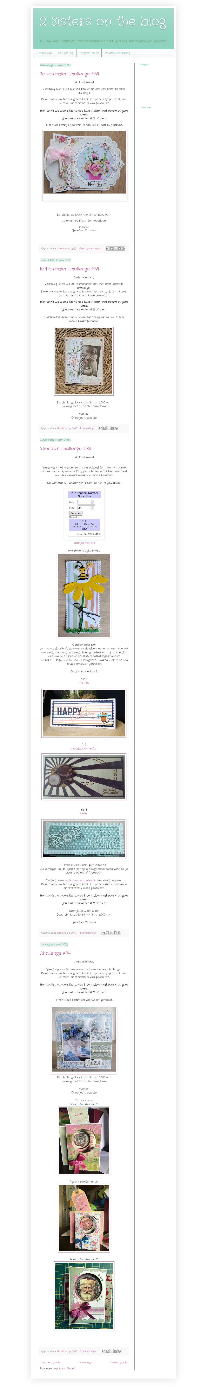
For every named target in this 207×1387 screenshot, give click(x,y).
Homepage (44, 53)
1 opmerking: (87, 428)
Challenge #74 (55, 953)
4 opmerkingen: (88, 933)
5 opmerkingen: (89, 1351)
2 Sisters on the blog (103, 22)
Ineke (83, 813)
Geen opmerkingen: (90, 248)
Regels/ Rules (89, 53)
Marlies (84, 683)
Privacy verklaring (117, 53)
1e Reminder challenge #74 (69, 269)
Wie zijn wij (65, 53)
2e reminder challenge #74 (69, 74)
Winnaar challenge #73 (65, 448)
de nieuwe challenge (82, 880)
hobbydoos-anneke (83, 749)
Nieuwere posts (50, 1362)
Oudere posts (118, 1362)
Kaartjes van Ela (84, 543)
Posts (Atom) (67, 1368)
